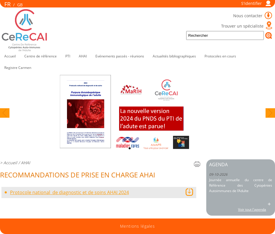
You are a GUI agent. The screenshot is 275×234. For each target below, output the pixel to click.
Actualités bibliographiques (174, 56)
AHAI (83, 56)
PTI (67, 56)
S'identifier (251, 3)
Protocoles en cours (220, 56)
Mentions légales (137, 226)
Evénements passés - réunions (119, 56)
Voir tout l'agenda (252, 209)
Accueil (10, 56)
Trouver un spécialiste (242, 26)
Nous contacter (248, 15)
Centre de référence (40, 56)
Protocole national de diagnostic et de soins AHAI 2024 (69, 192)
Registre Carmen (17, 67)
